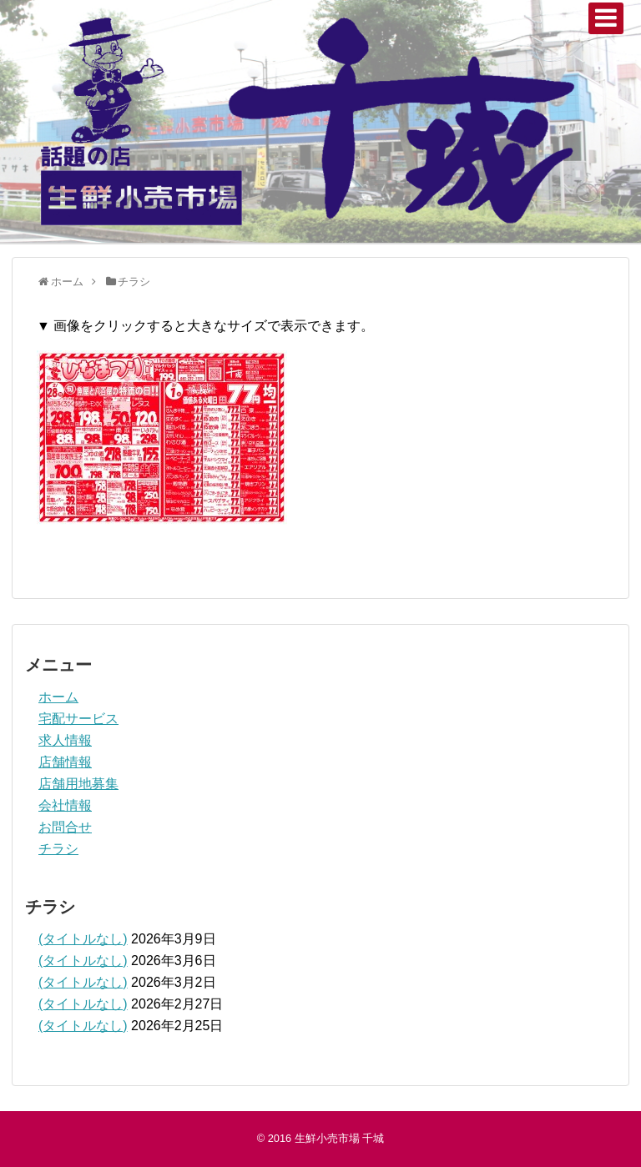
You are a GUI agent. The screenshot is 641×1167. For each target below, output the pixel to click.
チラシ (58, 849)
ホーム (58, 697)
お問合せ (65, 827)
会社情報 (65, 805)
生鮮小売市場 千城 (340, 1138)
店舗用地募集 (78, 784)
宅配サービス (78, 719)
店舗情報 (65, 762)
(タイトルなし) (83, 939)
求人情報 (65, 740)
